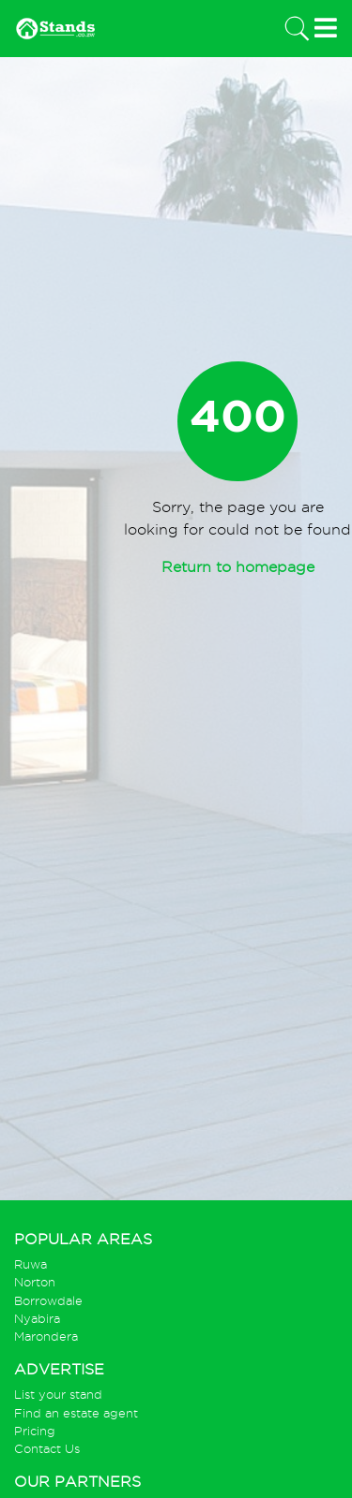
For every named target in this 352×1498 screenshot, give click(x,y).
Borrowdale (48, 1301)
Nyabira (37, 1319)
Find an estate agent (76, 1413)
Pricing (34, 1431)
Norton (34, 1282)
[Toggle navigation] (296, 28)
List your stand (58, 1394)
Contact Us (47, 1449)
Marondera (46, 1336)
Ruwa (30, 1264)
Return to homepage (237, 567)
